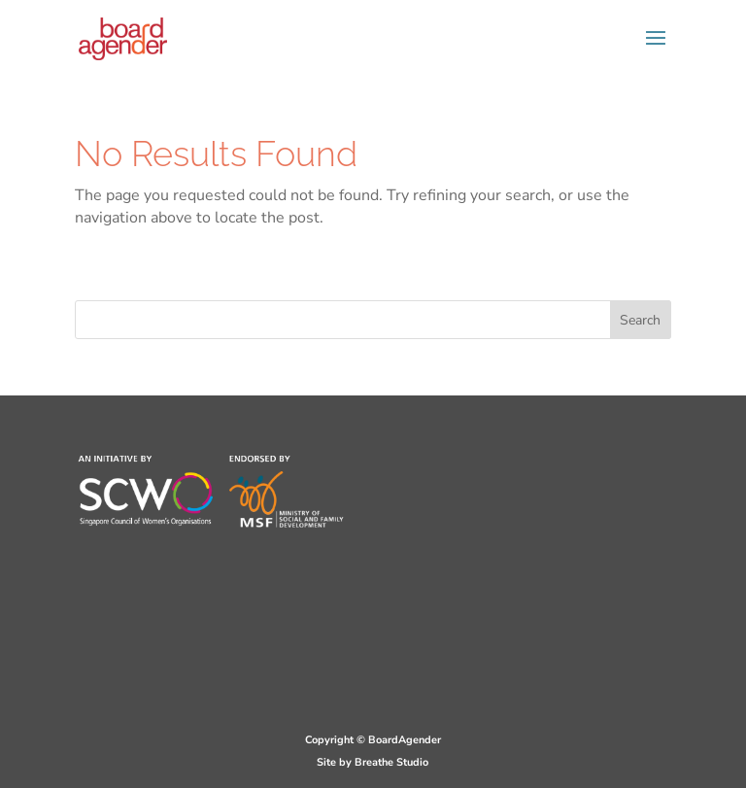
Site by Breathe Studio (372, 762)
